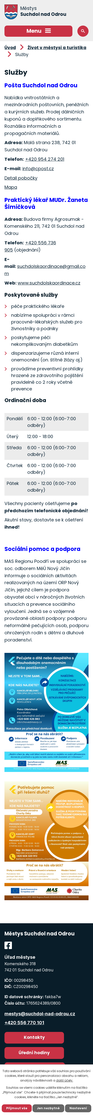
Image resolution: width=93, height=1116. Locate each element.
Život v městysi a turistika (57, 48)
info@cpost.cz (38, 168)
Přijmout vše (16, 1108)
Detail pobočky (20, 178)
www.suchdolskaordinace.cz (49, 283)
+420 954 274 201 (44, 159)
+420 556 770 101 (24, 1022)
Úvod (10, 48)
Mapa (10, 187)
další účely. (64, 1080)
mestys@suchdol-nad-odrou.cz (39, 1013)
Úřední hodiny (34, 1053)
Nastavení (78, 1108)
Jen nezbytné (48, 1108)
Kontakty (34, 1037)
